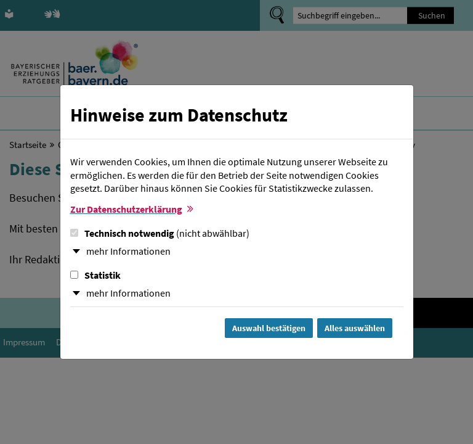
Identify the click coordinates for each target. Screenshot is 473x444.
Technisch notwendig (159, 233)
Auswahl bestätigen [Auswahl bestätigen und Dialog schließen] (268, 328)
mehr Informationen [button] (128, 251)
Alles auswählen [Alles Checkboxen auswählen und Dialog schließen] (355, 328)
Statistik (95, 275)
